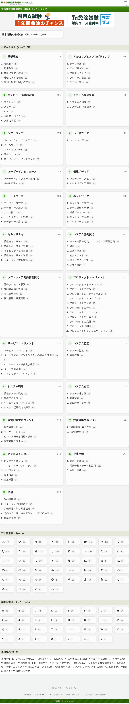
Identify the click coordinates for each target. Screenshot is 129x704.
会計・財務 (78, 470)
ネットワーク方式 (82, 203)
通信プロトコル (80, 212)
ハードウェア (79, 140)
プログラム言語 (80, 77)
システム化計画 (80, 393)
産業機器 (11, 479)
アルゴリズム (79, 68)
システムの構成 (80, 102)
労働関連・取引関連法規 (19, 508)
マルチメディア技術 (83, 178)
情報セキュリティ (16, 241)
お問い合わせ (100, 694)
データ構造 (78, 63)
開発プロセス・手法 (17, 284)
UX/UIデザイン (14, 183)
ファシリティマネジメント (20, 373)
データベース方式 (16, 203)
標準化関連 (12, 517)
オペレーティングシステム (20, 140)
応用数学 (11, 68)
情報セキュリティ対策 (18, 255)
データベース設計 (16, 207)
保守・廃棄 (78, 264)
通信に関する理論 (16, 77)
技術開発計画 (79, 432)
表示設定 (76, 694)
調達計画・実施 (80, 403)
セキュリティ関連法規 (18, 504)
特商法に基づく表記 (61, 694)
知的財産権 (12, 499)
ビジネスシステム (16, 461)
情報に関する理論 (16, 73)
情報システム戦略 (16, 393)
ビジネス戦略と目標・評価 (20, 436)
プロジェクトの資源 (83, 303)
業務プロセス (13, 398)
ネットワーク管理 (82, 217)
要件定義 (77, 398)
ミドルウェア (13, 145)
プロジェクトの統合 (83, 289)
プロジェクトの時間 (83, 307)
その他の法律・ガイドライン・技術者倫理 (29, 513)
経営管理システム (15, 441)
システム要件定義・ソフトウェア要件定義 (95, 241)
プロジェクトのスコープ (85, 298)
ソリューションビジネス (19, 403)
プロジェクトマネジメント (86, 284)
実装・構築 (78, 250)
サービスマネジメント (18, 350)
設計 (75, 246)
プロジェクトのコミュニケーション (91, 330)
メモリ (10, 106)
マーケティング (15, 432)
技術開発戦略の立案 (83, 427)
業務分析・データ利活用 (86, 465)
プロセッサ (12, 102)
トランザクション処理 (18, 217)
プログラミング (80, 73)
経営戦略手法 (13, 427)
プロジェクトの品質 (83, 321)
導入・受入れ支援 (82, 260)
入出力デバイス (15, 116)
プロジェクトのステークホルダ (88, 293)
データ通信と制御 (82, 207)
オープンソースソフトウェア (22, 159)
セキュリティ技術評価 (18, 250)
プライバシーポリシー (42, 694)
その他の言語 (79, 82)
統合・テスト (79, 255)
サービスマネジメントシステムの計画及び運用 (31, 358)
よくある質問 (87, 694)
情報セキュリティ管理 (19, 246)
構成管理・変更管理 (16, 298)
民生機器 (11, 475)
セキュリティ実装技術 (18, 260)
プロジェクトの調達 (82, 326)
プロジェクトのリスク (83, 317)
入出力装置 (12, 120)
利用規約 (27, 694)
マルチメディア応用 (83, 183)
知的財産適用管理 (16, 289)
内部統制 (77, 355)
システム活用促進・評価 (19, 407)
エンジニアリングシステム (20, 465)
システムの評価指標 (83, 106)
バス (9, 111)
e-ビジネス (12, 470)
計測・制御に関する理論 (19, 82)
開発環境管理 (13, 293)
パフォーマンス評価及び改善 (22, 364)
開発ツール (12, 154)
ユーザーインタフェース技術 (22, 178)
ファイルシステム (16, 149)
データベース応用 (16, 221)
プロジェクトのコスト (84, 312)
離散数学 (11, 63)
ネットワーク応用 (82, 221)
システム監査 (79, 350)
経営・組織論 (79, 461)
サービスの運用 (15, 369)
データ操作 (12, 212)
